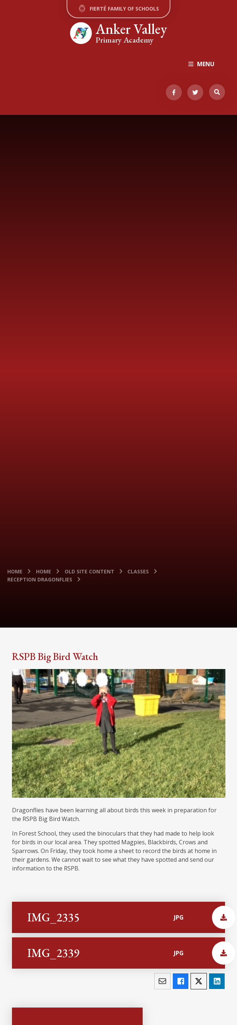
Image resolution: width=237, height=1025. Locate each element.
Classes (138, 571)
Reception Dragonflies (39, 579)
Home (15, 571)
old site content (89, 571)
